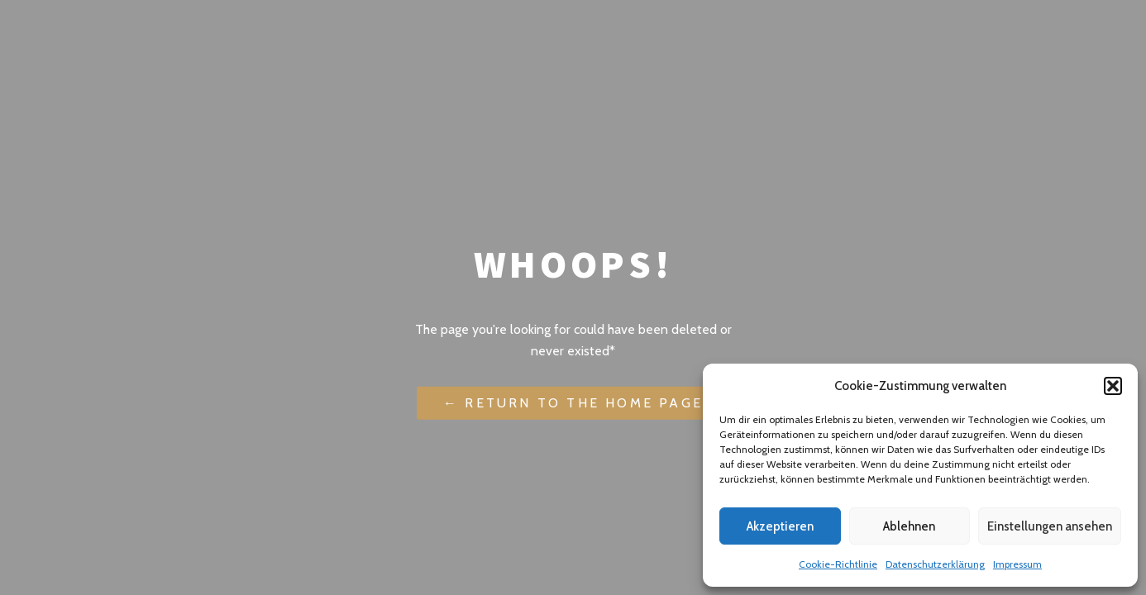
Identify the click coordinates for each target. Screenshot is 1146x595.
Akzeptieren (780, 526)
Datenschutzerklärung (935, 564)
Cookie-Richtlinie (838, 564)
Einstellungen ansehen (1049, 526)
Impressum (1017, 564)
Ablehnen (909, 526)
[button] (1113, 386)
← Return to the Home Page (573, 403)
